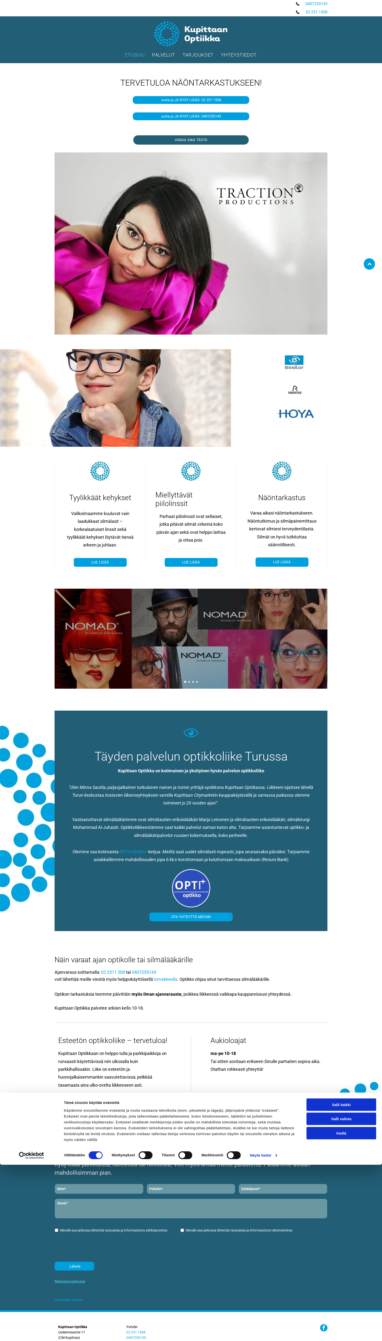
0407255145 (144, 972)
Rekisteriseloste (70, 1281)
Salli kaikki (341, 1303)
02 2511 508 (113, 972)
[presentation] (92, 1247)
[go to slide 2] (189, 682)
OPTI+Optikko (133, 851)
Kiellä (341, 1332)
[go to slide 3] (193, 682)
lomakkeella (165, 979)
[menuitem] (134, 54)
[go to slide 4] (197, 682)
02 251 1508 (316, 12)
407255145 (317, 3)
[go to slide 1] (185, 682)
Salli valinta (341, 1317)
